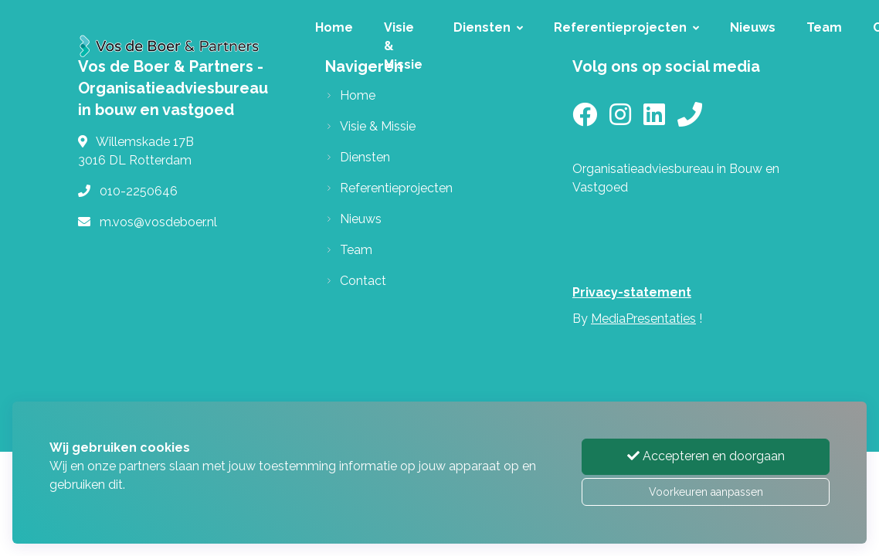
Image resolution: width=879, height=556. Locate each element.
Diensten (488, 27)
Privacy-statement (631, 292)
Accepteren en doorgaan (706, 456)
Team (824, 27)
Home (334, 27)
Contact (363, 280)
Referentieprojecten (626, 27)
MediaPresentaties (643, 318)
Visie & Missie (403, 46)
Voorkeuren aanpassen (706, 492)
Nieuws (752, 27)
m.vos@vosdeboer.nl (158, 222)
